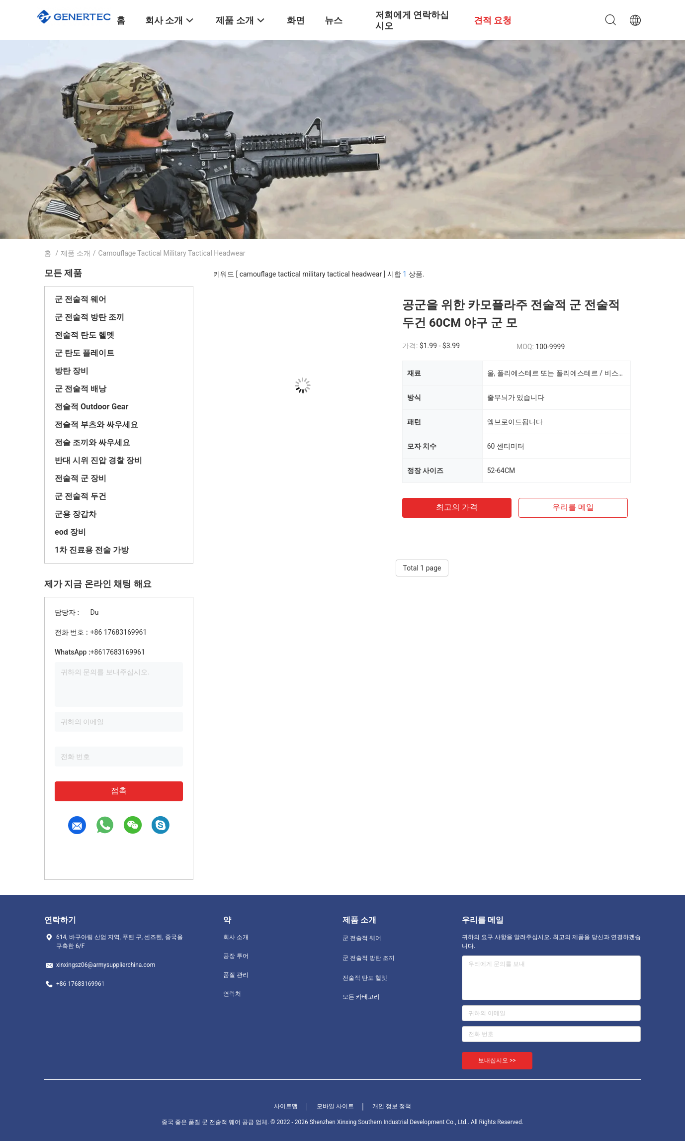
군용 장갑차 (75, 514)
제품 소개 (75, 253)
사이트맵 (286, 1106)
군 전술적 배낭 (80, 388)
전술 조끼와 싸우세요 (92, 442)
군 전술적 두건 (80, 496)
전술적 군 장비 (80, 478)
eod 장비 (70, 532)
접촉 (119, 790)
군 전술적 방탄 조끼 (89, 317)
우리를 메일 (573, 507)
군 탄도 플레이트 (84, 353)
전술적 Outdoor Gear (91, 406)
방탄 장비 (71, 371)
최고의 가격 (457, 507)
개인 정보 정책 (391, 1106)
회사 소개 (236, 937)
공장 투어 (236, 955)
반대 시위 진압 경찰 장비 (98, 460)
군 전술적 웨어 (80, 299)
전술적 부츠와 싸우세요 (96, 424)
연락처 (232, 993)
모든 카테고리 (361, 996)
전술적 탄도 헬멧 (84, 335)
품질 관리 (236, 974)
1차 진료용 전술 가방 (92, 550)
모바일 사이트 (335, 1106)
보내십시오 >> (497, 1060)
